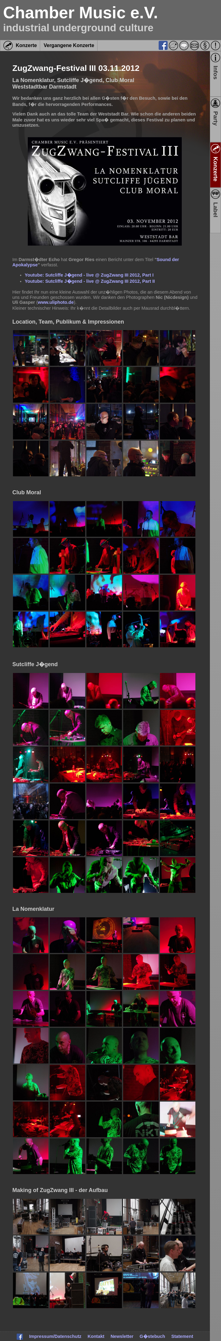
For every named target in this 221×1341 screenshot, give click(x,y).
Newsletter (122, 1336)
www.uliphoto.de (56, 302)
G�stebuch (152, 1336)
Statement (182, 1336)
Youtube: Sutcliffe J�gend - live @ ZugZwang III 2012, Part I (89, 275)
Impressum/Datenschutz (55, 1336)
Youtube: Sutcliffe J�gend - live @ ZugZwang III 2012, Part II (90, 281)
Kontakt (96, 1336)
